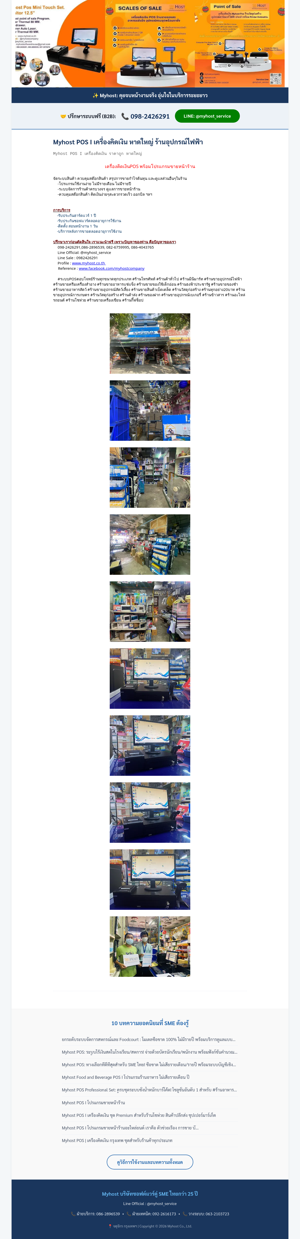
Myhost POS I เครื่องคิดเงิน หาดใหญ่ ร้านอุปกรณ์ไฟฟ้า (128, 141)
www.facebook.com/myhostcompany (111, 268)
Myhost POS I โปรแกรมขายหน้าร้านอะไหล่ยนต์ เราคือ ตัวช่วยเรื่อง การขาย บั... (130, 1127)
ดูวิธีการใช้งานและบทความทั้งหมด (150, 1162)
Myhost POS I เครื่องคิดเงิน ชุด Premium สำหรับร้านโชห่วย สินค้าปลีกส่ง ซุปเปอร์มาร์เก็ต (139, 1115)
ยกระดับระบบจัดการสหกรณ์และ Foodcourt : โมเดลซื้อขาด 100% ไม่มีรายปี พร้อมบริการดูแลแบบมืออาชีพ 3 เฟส (150, 1039)
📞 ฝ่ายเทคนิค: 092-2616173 (151, 1213)
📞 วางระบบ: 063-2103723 (205, 1213)
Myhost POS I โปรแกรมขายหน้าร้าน (93, 1102)
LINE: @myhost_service (207, 116)
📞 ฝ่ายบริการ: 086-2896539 (95, 1213)
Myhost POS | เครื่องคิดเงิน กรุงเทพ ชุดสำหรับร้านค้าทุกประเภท (117, 1140)
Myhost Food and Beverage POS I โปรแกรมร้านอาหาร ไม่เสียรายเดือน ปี (126, 1077)
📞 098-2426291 (145, 116)
